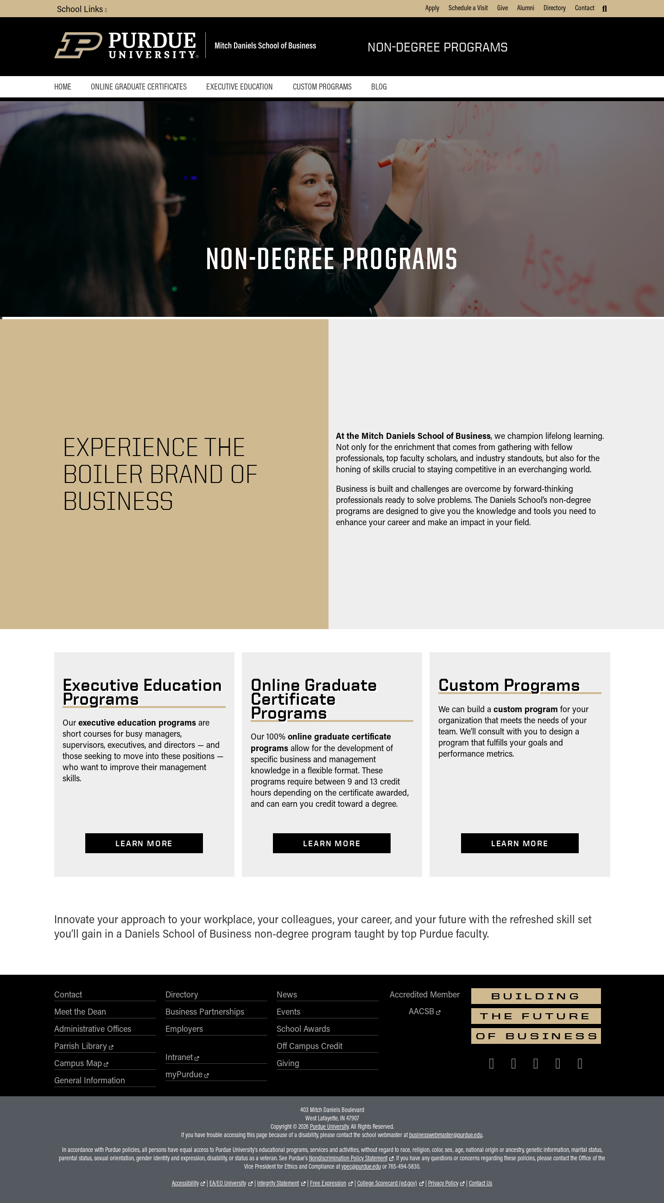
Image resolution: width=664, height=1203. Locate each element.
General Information (89, 1080)
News (287, 994)
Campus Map (78, 1062)
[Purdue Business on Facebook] (491, 1062)
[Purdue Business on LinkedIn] (558, 1062)
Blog (379, 86)
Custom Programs (322, 86)
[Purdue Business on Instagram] (536, 1062)
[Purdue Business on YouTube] (580, 1062)
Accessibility (185, 1183)
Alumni (525, 7)
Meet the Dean (80, 1011)
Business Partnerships (204, 1011)
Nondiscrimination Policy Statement (348, 1158)
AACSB (421, 1010)
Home (62, 86)
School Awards (303, 1028)
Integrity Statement (278, 1183)
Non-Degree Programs (437, 46)
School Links (82, 8)
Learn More (144, 843)
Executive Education (239, 86)
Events (288, 1011)
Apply (432, 7)
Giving (288, 1062)
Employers (184, 1028)
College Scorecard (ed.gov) (387, 1183)
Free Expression (328, 1183)
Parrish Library (80, 1045)
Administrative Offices (92, 1028)
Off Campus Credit (309, 1045)
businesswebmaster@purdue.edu (445, 1135)
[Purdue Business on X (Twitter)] (514, 1062)
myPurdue (183, 1074)
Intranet (179, 1056)
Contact (584, 7)
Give (502, 7)
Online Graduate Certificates (139, 86)
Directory (555, 7)
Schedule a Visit (468, 7)
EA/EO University (227, 1183)
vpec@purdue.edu (361, 1166)
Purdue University (329, 1126)
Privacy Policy (443, 1183)
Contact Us (480, 1183)
